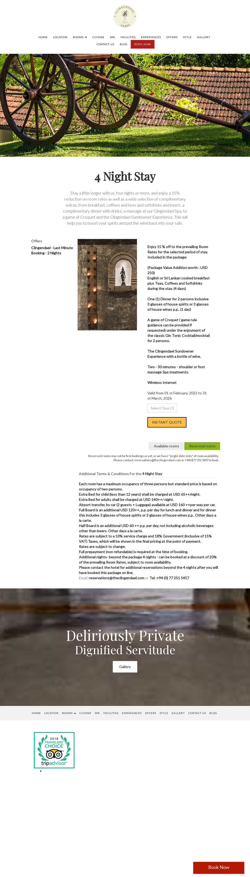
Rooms (80, 37)
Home (43, 37)
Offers (172, 37)
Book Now (218, 867)
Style (187, 37)
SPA (112, 37)
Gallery (203, 37)
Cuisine (98, 37)
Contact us (105, 44)
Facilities (128, 37)
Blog (124, 44)
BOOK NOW (142, 44)
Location (60, 37)
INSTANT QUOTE (167, 422)
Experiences (151, 37)
